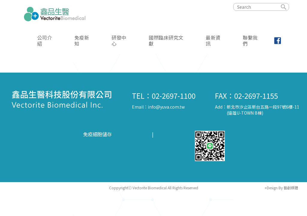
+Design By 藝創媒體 (281, 187)
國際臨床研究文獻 (166, 40)
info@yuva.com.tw (166, 107)
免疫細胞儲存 (97, 134)
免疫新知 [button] (81, 40)
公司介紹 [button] (44, 40)
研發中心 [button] (119, 40)
